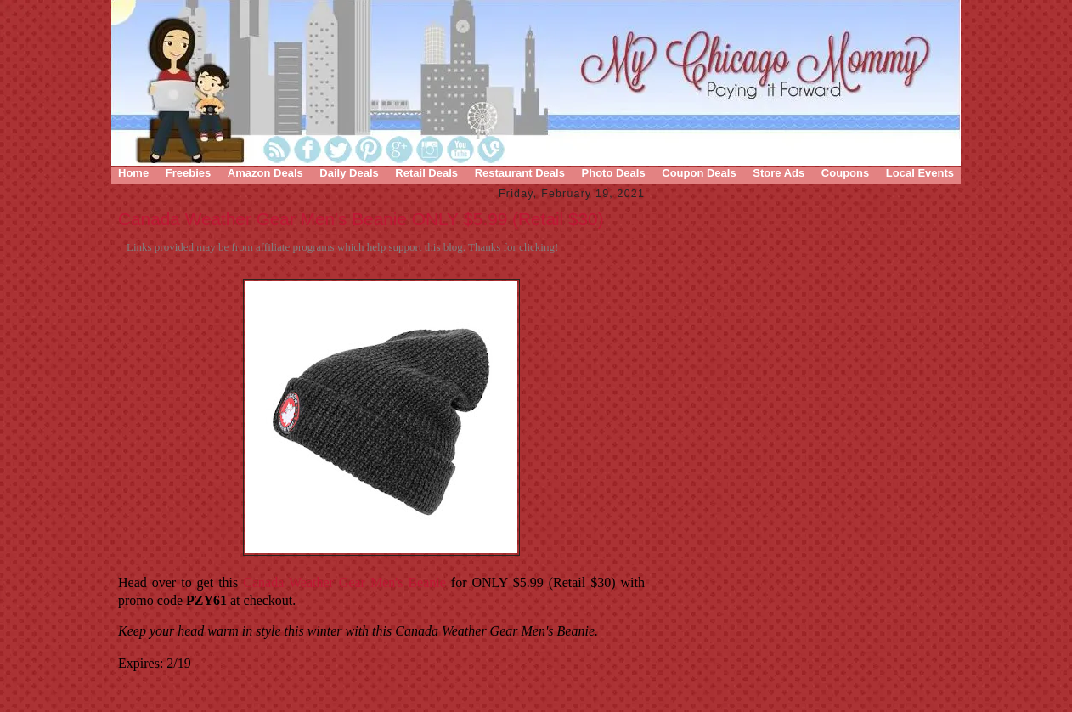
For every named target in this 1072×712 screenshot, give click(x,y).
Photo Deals (614, 173)
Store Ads (778, 173)
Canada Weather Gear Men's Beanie (344, 582)
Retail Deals (426, 173)
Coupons (845, 173)
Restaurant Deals (520, 173)
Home (133, 173)
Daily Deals (348, 173)
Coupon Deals (699, 173)
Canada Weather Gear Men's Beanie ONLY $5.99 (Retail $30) (361, 219)
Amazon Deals (265, 173)
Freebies (188, 173)
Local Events (920, 173)
